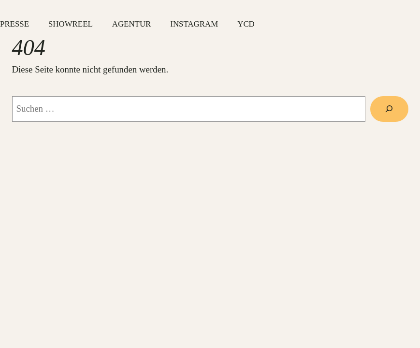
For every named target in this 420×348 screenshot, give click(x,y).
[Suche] (389, 109)
